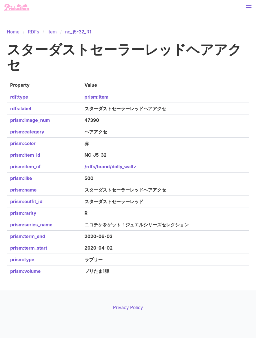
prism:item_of (25, 166)
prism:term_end (27, 236)
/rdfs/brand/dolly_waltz (110, 166)
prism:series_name (31, 225)
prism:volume (25, 271)
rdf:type (19, 97)
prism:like (21, 178)
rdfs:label (20, 108)
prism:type (22, 259)
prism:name (23, 190)
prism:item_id (25, 155)
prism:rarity (23, 213)
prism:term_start (28, 248)
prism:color (23, 143)
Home (13, 32)
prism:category (27, 132)
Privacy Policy (128, 307)
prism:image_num (30, 120)
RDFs (33, 32)
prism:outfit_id (26, 201)
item (52, 32)
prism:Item (96, 97)
